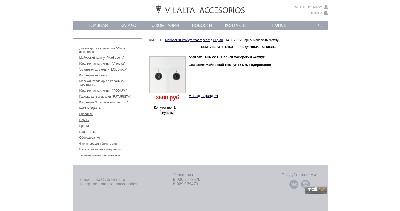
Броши (84, 126)
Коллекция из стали (93, 75)
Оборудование (89, 137)
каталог (130, 25)
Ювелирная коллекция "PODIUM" (103, 90)
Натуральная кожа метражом (100, 149)
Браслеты (86, 114)
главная (98, 25)
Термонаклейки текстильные (99, 155)
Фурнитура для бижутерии (98, 143)
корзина (315, 13)
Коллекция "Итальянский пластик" (103, 102)
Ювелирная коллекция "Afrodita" (102, 63)
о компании (165, 25)
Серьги (84, 120)
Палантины (87, 132)
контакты (236, 25)
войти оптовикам (307, 7)
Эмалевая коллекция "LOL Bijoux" (103, 69)
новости (202, 25)
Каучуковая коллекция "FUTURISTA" (105, 96)
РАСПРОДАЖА (90, 108)
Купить (167, 113)
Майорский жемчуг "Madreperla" (101, 58)
